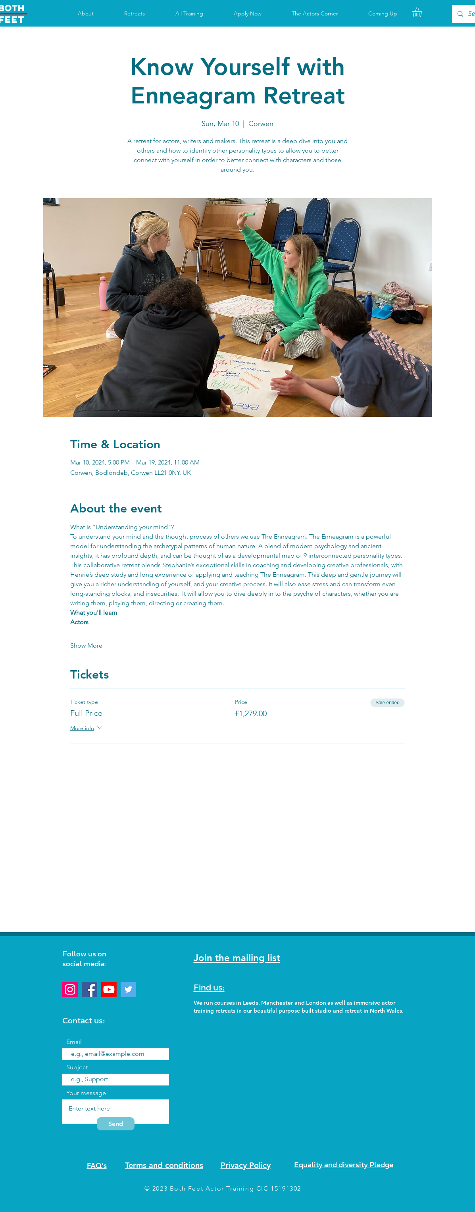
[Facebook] (89, 989)
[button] (422, 12)
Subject (77, 1067)
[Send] (116, 1123)
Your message (86, 1093)
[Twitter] (128, 989)
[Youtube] (109, 989)
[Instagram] (70, 989)
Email (74, 1042)
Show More (86, 645)
